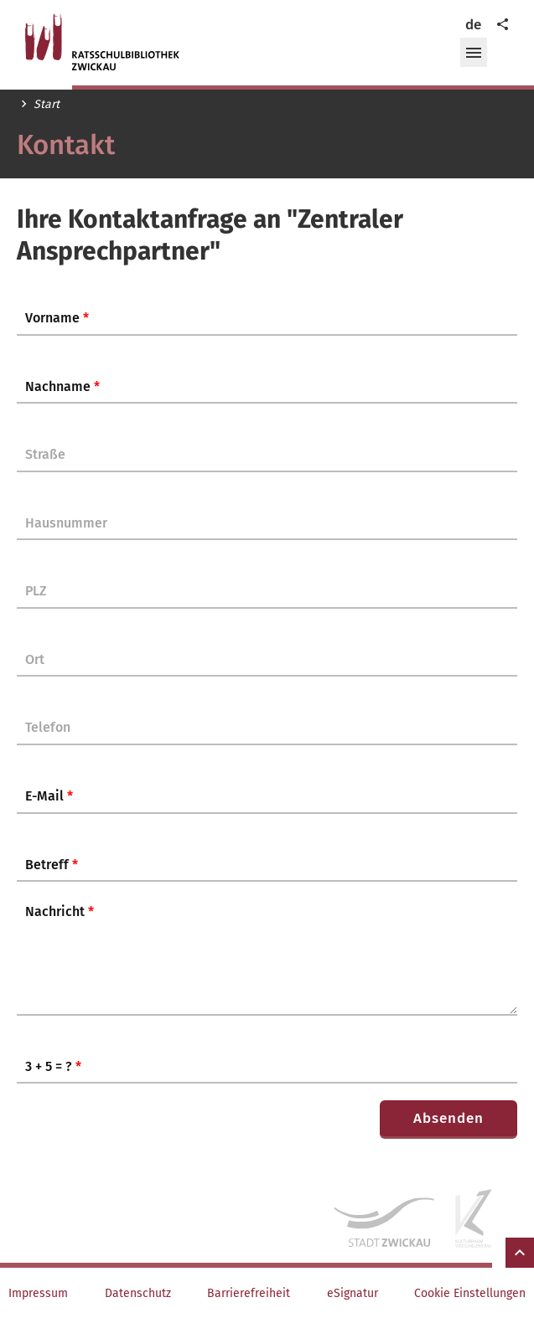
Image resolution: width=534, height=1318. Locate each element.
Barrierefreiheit (248, 1293)
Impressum (38, 1293)
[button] (473, 53)
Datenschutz (138, 1293)
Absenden (448, 1118)
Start (47, 104)
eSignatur (352, 1293)
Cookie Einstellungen (470, 1293)
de (473, 24)
